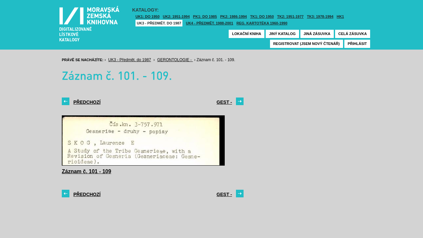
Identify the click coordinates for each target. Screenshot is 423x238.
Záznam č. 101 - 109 (86, 171)
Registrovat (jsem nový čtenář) (306, 44)
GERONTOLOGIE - (175, 60)
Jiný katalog (282, 34)
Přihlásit (357, 44)
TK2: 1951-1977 (290, 17)
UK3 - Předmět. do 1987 (159, 23)
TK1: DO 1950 (262, 17)
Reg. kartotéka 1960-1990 (262, 23)
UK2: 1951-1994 (176, 17)
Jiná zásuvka (317, 34)
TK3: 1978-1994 (320, 17)
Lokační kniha (246, 34)
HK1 (340, 17)
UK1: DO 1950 (147, 17)
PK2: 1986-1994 (233, 17)
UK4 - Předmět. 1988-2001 (209, 23)
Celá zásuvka (352, 34)
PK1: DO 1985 (205, 17)
